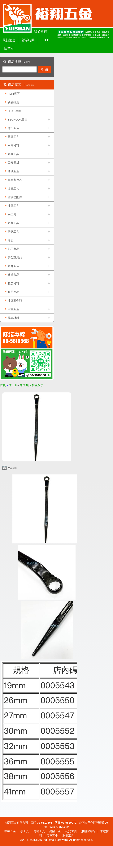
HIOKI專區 (14, 110)
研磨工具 (13, 231)
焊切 (10, 240)
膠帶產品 (13, 292)
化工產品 (13, 248)
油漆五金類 (15, 300)
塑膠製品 (13, 274)
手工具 (12, 214)
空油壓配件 (15, 197)
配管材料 (13, 317)
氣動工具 (13, 154)
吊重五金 (13, 309)
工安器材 (13, 162)
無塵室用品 (15, 179)
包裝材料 (13, 283)
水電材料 (13, 145)
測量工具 (13, 188)
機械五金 (13, 171)
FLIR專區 (14, 93)
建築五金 (13, 128)
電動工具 (13, 136)
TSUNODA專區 (17, 119)
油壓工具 (13, 205)
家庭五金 (13, 266)
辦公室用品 (15, 257)
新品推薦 (13, 102)
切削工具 (13, 223)
